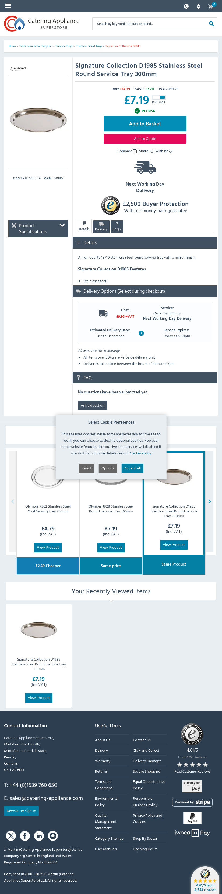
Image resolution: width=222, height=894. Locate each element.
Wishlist (163, 151)
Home (12, 46)
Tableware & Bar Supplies (36, 46)
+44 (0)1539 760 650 (33, 784)
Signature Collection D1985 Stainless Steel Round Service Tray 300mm (39, 663)
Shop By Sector (145, 838)
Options (107, 478)
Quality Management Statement (106, 821)
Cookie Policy (140, 463)
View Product (48, 547)
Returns (101, 771)
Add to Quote (145, 138)
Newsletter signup (21, 810)
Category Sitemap (109, 838)
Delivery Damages (147, 760)
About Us (102, 740)
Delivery (101, 227)
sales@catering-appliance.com (46, 798)
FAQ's (117, 227)
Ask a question (92, 405)
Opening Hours (145, 849)
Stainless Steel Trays (89, 46)
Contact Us (142, 740)
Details (84, 226)
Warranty (102, 760)
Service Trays (64, 46)
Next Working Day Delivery (145, 175)
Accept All (132, 478)
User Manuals (106, 849)
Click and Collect (146, 750)
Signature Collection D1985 (122, 46)
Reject (86, 478)
